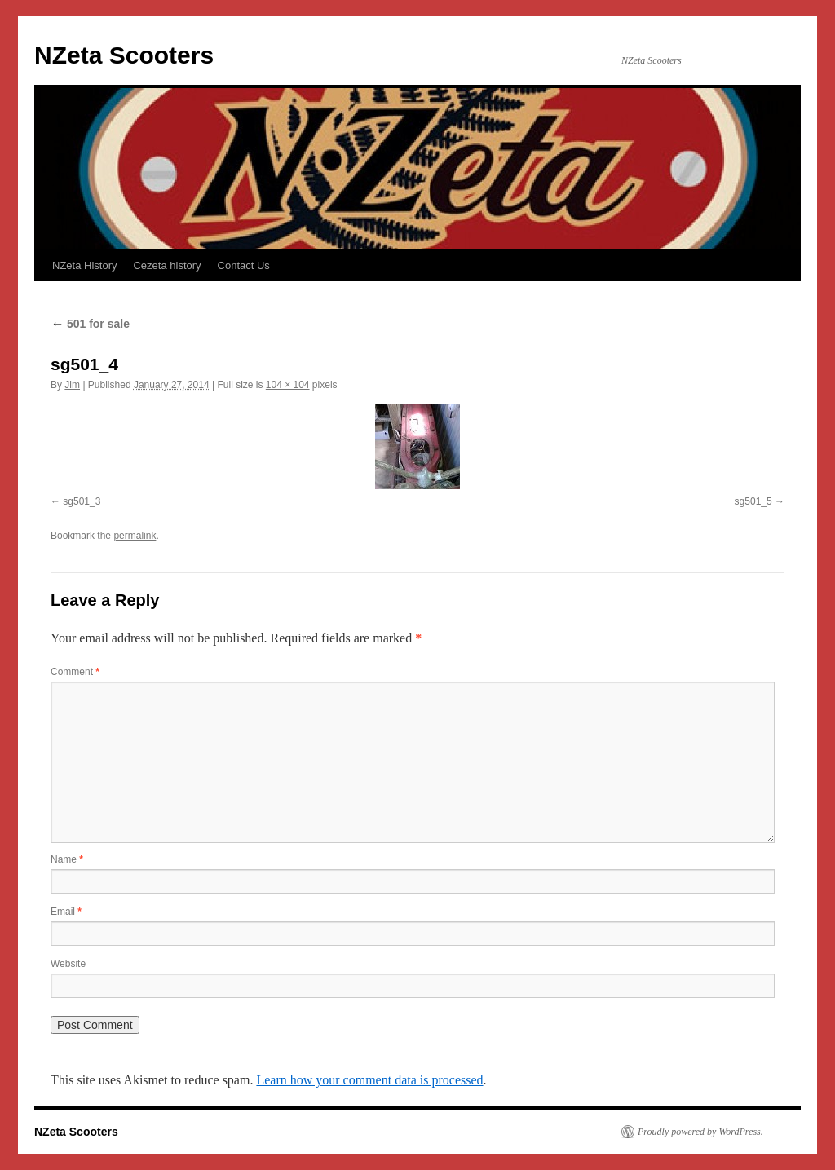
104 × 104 (288, 385)
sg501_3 (81, 501)
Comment (75, 672)
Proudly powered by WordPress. (700, 1131)
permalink (134, 535)
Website (68, 963)
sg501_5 (753, 501)
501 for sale (90, 323)
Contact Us (244, 265)
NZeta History (84, 265)
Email (66, 911)
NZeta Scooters (124, 55)
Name (67, 859)
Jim (72, 385)
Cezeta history (167, 265)
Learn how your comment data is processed (369, 1080)
